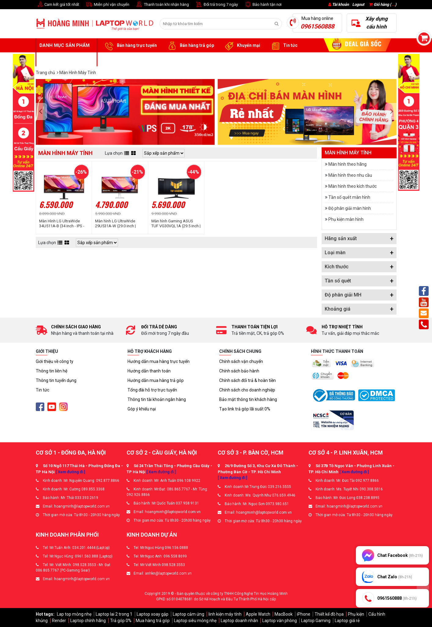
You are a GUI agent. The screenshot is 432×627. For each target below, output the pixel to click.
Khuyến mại (241, 46)
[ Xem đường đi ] (70, 472)
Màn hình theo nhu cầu (350, 175)
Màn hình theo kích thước (352, 186)
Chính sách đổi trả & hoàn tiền (247, 380)
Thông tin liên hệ (51, 370)
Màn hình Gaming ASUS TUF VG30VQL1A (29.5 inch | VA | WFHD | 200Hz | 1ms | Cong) (176, 224)
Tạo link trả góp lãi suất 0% (244, 408)
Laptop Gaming (315, 620)
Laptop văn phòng (279, 620)
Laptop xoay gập (152, 614)
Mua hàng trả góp (153, 620)
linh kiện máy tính (225, 614)
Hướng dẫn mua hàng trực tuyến (158, 361)
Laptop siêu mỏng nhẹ (195, 620)
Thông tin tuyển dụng (56, 380)
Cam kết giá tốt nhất (57, 4)
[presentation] (42, 112)
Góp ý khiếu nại (141, 408)
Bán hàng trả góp (190, 46)
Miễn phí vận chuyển (107, 4)
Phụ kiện (356, 614)
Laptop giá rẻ (347, 620)
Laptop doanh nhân (239, 620)
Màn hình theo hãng (347, 164)
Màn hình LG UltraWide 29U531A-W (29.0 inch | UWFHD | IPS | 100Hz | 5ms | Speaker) (119, 224)
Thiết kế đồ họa (329, 614)
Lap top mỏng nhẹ (74, 614)
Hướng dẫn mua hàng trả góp (155, 380)
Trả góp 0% (120, 620)
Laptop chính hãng (88, 620)
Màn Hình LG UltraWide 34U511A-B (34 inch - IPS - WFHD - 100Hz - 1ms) (61, 224)
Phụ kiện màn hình (346, 219)
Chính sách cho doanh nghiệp (247, 389)
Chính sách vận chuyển (241, 361)
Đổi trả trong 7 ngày (216, 4)
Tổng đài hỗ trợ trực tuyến (152, 389)
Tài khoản (340, 4)
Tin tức (283, 46)
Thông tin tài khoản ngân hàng (156, 399)
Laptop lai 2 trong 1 (114, 614)
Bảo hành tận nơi (263, 4)
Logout (358, 4)
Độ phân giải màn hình (349, 208)
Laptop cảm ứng (188, 614)
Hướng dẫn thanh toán (149, 370)
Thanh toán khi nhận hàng (162, 4)
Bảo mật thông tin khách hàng (248, 399)
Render (59, 620)
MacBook (284, 614)
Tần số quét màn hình (349, 197)
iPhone (303, 614)
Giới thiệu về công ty (54, 361)
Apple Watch (258, 614)
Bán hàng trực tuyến (130, 46)
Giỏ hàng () (383, 4)
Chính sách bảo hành (239, 370)
